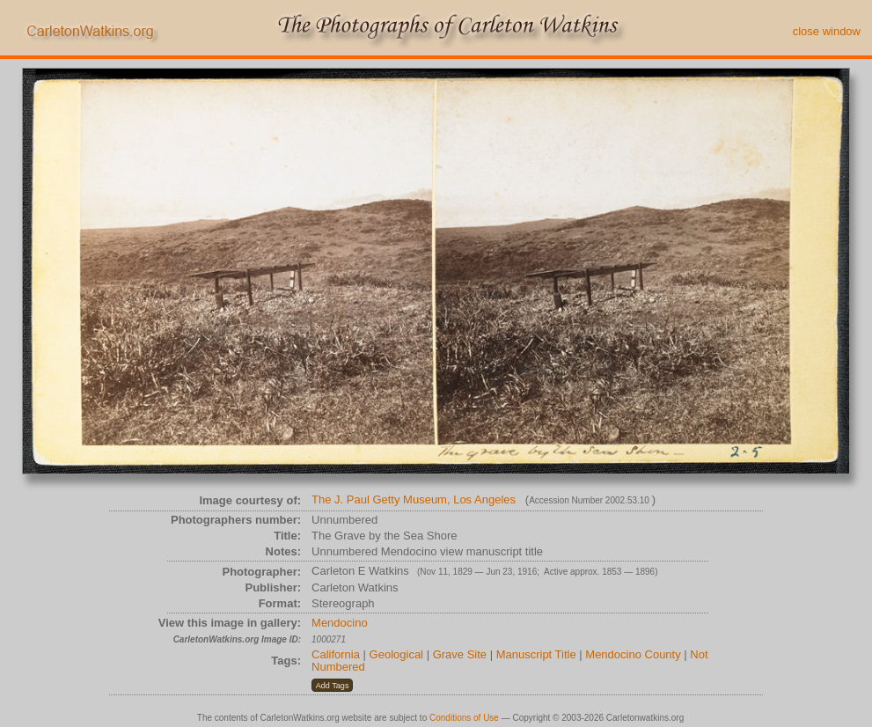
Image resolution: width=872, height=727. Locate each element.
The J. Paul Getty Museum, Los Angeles (413, 499)
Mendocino (339, 622)
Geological (396, 654)
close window (827, 31)
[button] (332, 686)
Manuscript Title (536, 654)
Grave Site (460, 654)
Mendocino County (632, 654)
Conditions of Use (464, 718)
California (335, 654)
